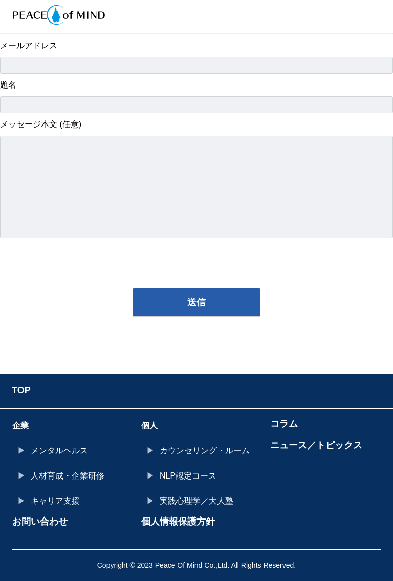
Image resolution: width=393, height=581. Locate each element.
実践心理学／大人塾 (196, 500)
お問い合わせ (40, 521)
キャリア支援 (55, 500)
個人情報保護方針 (178, 521)
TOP (21, 390)
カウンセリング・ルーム (205, 450)
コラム (284, 424)
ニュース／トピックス (316, 445)
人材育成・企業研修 (67, 475)
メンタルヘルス (59, 450)
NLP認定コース (188, 475)
